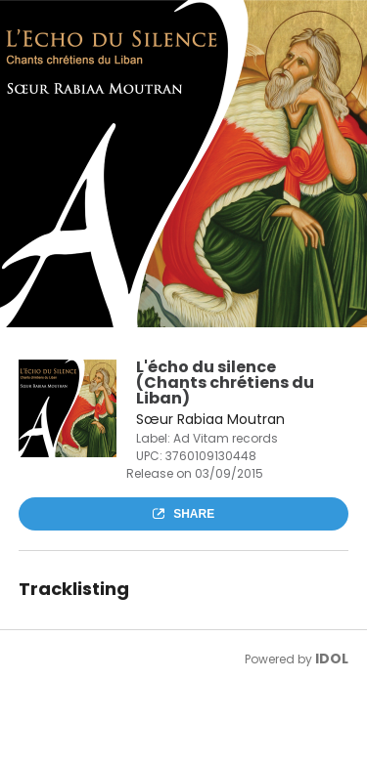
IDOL (331, 658)
